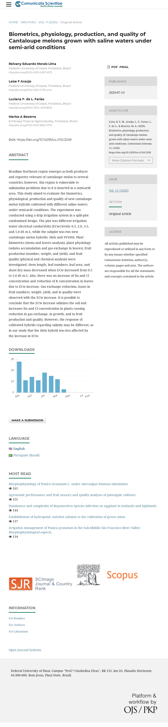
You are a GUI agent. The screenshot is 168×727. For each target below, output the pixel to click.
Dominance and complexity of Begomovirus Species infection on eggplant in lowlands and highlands (82, 506)
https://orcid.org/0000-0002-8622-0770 (30, 125)
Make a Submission (27, 420)
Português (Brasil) (26, 455)
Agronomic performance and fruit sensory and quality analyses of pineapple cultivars (72, 495)
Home (13, 22)
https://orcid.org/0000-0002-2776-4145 (30, 90)
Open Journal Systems (25, 650)
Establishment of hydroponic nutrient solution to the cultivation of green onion (67, 517)
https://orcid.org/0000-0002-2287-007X (30, 72)
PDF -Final (119, 67)
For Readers (17, 618)
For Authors (17, 625)
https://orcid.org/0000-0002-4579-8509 (30, 107)
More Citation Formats (128, 160)
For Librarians (18, 631)
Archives (28, 22)
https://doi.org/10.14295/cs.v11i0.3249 (44, 140)
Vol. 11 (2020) (48, 22)
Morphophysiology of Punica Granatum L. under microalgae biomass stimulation (68, 484)
